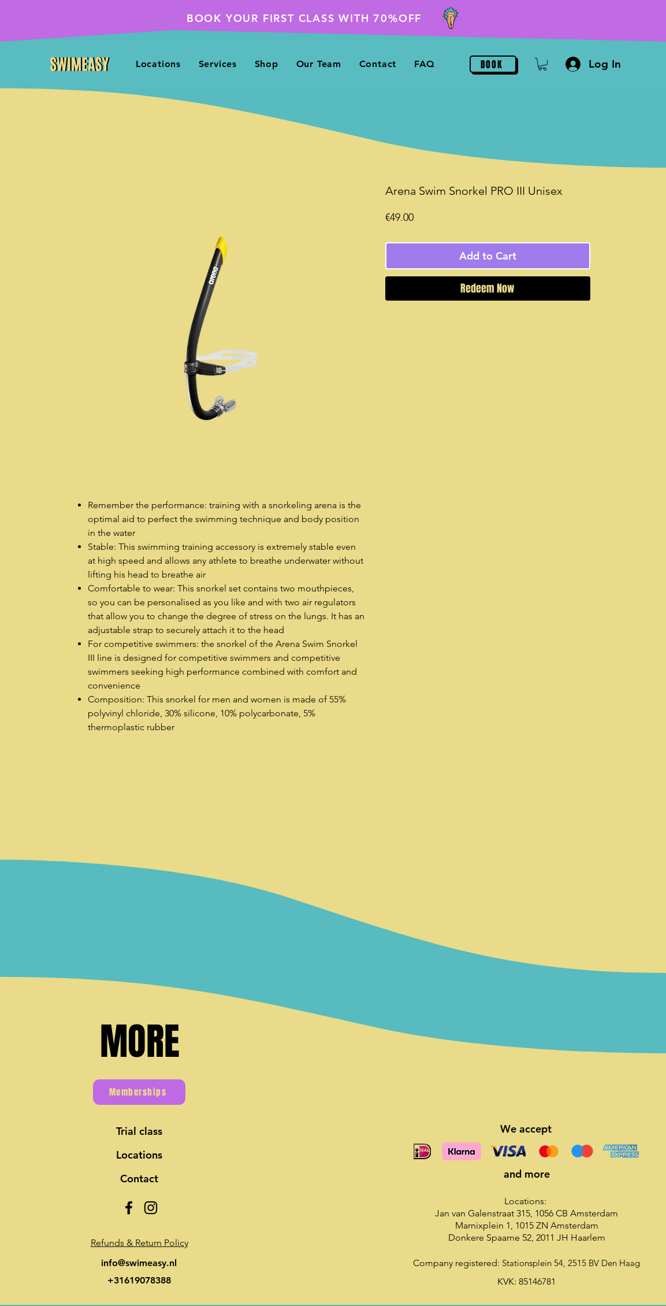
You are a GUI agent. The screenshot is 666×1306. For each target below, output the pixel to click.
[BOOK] (493, 64)
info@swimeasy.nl (139, 1262)
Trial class (139, 1131)
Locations (139, 1154)
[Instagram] (150, 1207)
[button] (542, 64)
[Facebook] (128, 1207)
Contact (139, 1178)
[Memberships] (139, 1092)
